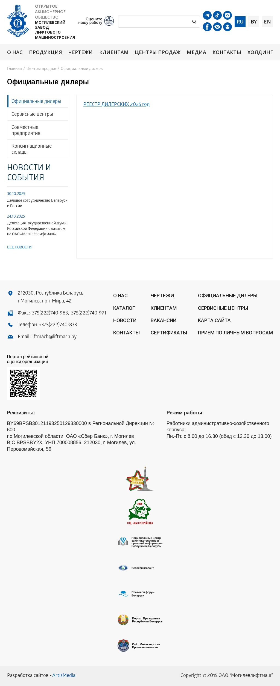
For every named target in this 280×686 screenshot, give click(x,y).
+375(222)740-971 (87, 313)
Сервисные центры (32, 115)
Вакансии (163, 320)
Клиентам (114, 52)
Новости (124, 320)
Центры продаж (157, 52)
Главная (14, 69)
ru (240, 21)
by (254, 21)
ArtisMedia (63, 676)
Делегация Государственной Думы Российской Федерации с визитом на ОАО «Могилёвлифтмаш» (36, 229)
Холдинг (260, 52)
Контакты (226, 52)
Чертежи (80, 52)
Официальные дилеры (36, 102)
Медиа (196, 52)
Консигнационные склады (31, 150)
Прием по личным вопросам (235, 332)
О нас (15, 52)
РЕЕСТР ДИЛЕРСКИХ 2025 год (116, 105)
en (267, 21)
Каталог (124, 308)
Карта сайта (214, 320)
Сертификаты (169, 332)
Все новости (19, 247)
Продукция (45, 52)
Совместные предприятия (25, 131)
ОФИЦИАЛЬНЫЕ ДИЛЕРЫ (227, 295)
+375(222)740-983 (49, 313)
